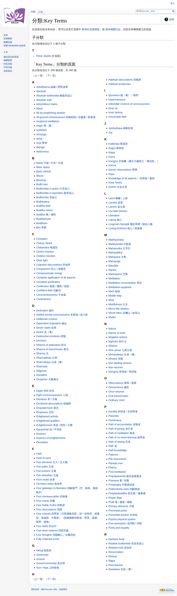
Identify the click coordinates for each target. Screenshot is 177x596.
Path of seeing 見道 (119, 441)
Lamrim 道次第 (116, 206)
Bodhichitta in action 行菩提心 (53, 188)
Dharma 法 (42, 353)
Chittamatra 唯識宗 (46, 247)
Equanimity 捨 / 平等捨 (49, 429)
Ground (40, 559)
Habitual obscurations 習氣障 (124, 79)
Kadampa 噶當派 (118, 143)
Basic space (43, 167)
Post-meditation (117, 471)
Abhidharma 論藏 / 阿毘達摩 (52, 86)
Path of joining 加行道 (120, 428)
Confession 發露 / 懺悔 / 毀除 (52, 286)
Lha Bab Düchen (117, 211)
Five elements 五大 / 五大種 (51, 462)
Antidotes (41, 130)
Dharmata (41, 366)
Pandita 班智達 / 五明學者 (123, 411)
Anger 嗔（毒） (45, 125)
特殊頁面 (7, 64)
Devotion (41, 340)
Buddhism (41, 223)
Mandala (113, 265)
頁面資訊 (7, 71)
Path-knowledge (117, 450)
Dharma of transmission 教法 (52, 349)
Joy (110, 132)
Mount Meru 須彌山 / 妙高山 (124, 312)
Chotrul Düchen (45, 251)
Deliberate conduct (46, 319)
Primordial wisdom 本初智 (122, 514)
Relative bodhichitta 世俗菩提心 (126, 543)
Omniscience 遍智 (118, 387)
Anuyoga (41, 134)
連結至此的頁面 (11, 57)
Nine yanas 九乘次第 (120, 350)
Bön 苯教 (41, 227)
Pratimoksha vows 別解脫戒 (124, 489)
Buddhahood (43, 218)
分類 (33, 11)
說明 (171, 19)
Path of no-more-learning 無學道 (126, 437)
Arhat (39, 138)
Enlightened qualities (47, 420)
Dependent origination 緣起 (51, 323)
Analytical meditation (47, 121)
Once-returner (116, 391)
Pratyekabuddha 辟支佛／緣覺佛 (126, 493)
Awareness (42, 151)
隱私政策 (35, 589)
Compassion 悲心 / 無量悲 (51, 268)
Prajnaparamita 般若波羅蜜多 (125, 476)
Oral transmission (118, 395)
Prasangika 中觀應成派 (121, 484)
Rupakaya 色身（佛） (120, 569)
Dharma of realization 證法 (51, 344)
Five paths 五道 (44, 466)
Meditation (114, 278)
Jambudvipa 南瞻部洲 (120, 128)
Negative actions (117, 337)
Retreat (112, 556)
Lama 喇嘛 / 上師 (118, 198)
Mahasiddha (115, 252)
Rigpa (111, 560)
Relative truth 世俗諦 (120, 547)
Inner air (113, 108)
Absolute (41, 91)
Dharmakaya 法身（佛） (50, 362)
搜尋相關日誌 (113, 29)
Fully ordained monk (47, 539)
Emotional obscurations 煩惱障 (53, 403)
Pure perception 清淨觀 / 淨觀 (125, 523)
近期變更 (7, 38)
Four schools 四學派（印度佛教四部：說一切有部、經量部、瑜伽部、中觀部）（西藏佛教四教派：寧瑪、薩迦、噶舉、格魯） (68, 517)
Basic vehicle (43, 171)
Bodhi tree (42, 184)
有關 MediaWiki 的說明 (14, 45)
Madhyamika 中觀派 (119, 244)
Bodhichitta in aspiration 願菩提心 (55, 193)
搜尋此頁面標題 (91, 29)
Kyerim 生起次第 (117, 186)
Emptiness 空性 (45, 412)
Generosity (42, 554)
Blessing (41, 180)
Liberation (114, 215)
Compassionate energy (49, 273)
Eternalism (42, 442)
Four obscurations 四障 (49, 509)
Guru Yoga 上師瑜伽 (47, 567)
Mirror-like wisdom (118, 308)
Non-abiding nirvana (119, 363)
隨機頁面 (7, 42)
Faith (39, 453)
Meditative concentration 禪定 (125, 282)
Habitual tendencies (119, 84)
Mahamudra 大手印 (119, 248)
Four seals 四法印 (46, 526)
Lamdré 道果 (115, 202)
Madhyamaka (116, 239)
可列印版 (7, 67)
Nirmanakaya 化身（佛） (122, 354)
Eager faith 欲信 (45, 390)
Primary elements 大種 (121, 506)
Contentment (43, 299)
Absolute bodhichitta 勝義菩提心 (54, 95)
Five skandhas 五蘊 (47, 475)
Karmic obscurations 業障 (122, 169)
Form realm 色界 (45, 479)
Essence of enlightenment (50, 437)
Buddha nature (44, 210)
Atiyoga (40, 147)
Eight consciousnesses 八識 (52, 395)
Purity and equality (118, 527)
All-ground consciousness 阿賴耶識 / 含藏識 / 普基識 (65, 117)
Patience (113, 454)
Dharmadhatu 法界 (46, 357)
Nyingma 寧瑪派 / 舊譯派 (122, 371)
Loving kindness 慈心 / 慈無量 (125, 228)
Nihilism (112, 345)
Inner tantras (115, 112)
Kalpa (111, 152)
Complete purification (48, 281)
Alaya (39, 108)
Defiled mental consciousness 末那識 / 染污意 (62, 314)
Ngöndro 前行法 (117, 341)
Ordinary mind (116, 400)
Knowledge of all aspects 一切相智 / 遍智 (131, 178)
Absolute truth (44, 99)
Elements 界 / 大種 (46, 399)
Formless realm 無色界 (49, 483)
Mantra (112, 269)
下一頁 (51, 75)
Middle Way (115, 295)
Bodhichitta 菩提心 (46, 197)
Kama (111, 156)
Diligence (41, 370)
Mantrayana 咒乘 (118, 274)
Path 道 (112, 445)
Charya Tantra (44, 243)
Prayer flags (115, 497)
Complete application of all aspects (55, 277)
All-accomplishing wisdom (50, 112)
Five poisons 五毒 (46, 470)
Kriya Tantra (115, 182)
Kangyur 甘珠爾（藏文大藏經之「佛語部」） (133, 161)
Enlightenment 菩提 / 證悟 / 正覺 (54, 425)
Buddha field (43, 205)
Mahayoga (114, 261)
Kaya (111, 174)
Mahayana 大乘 (117, 256)
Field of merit (43, 458)
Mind (111, 300)
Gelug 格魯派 (43, 550)
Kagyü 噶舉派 (116, 148)
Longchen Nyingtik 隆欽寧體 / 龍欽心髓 (130, 224)
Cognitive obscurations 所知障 (53, 264)
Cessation (41, 238)
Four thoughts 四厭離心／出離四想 (55, 534)
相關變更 (7, 60)
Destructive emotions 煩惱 (51, 336)
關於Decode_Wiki (49, 589)
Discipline (41, 374)
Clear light (42, 260)
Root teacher (115, 565)
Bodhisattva (42, 201)
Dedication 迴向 (45, 310)
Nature (112, 328)
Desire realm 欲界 (46, 327)
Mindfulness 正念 (118, 304)
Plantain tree (115, 463)
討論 (40, 11)
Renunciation (115, 552)
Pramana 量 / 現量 (118, 480)
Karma (112, 165)
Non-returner (115, 367)
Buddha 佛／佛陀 (46, 214)
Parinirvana (114, 420)
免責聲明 (63, 589)
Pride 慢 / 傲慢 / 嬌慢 (120, 502)
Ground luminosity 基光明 (50, 563)
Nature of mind (116, 332)
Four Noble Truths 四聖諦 (50, 505)
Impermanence (116, 99)
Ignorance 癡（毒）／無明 (123, 95)
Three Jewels (43, 55)
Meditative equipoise (120, 287)
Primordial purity (117, 510)
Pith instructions (117, 459)
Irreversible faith (117, 116)
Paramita (113, 415)
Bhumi (39, 175)
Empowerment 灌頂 (47, 407)
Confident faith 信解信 (48, 290)
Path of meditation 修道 (121, 433)
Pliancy (112, 467)
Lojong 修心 (115, 219)
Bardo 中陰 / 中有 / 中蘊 (49, 162)
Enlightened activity (47, 416)
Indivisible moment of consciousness (129, 103)
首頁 (5, 35)
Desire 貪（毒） (45, 332)
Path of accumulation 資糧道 (124, 424)
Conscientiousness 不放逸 (51, 294)
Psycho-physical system (121, 519)
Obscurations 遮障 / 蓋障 (122, 382)
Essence (41, 433)
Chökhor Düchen (45, 256)
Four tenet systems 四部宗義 (52, 530)
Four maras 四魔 (45, 500)
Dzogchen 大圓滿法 (47, 379)
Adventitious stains (46, 104)
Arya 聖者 (41, 142)
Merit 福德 (114, 291)
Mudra (112, 317)
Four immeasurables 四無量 (52, 496)
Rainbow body (116, 539)
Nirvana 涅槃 (115, 358)
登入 (172, 3)
